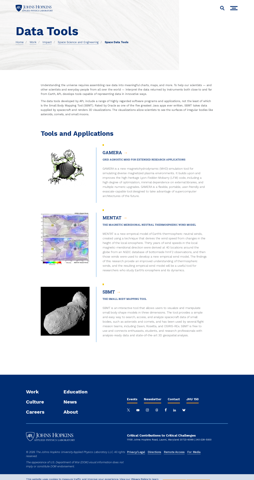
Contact (174, 399)
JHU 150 (192, 399)
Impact (47, 42)
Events (132, 399)
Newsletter (152, 399)
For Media (194, 452)
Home (19, 42)
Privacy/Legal (136, 452)
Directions (154, 452)
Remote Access (174, 452)
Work (33, 42)
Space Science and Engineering (78, 42)
